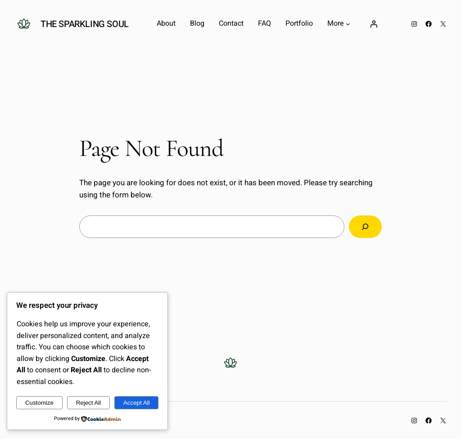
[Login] (374, 24)
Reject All (88, 402)
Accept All (136, 402)
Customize (39, 402)
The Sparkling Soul (85, 24)
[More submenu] (348, 24)
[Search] (365, 226)
